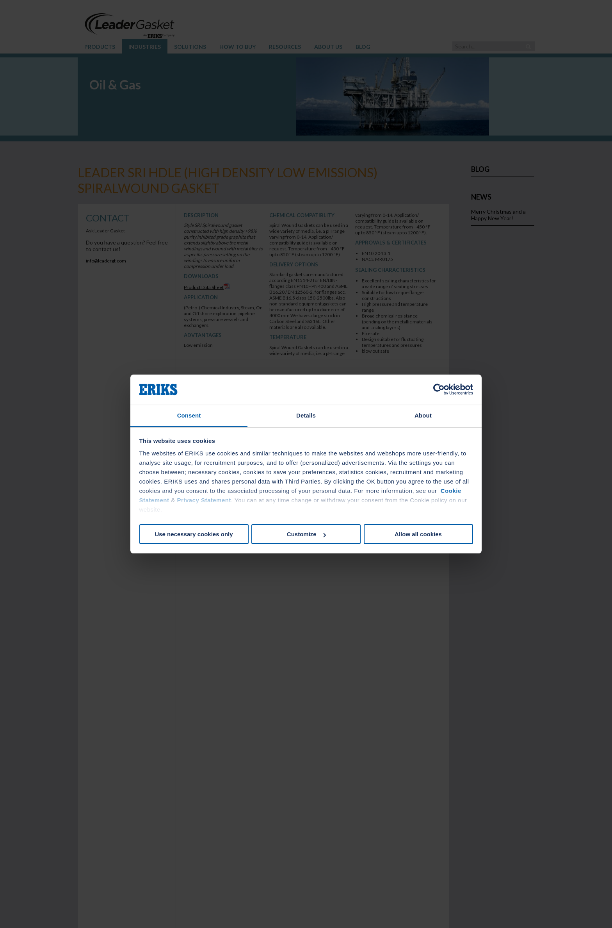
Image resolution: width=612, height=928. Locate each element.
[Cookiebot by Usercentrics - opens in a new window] (439, 390)
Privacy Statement (204, 500)
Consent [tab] (189, 415)
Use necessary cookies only (194, 534)
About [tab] (423, 415)
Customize (306, 534)
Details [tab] (306, 415)
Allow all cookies (418, 534)
